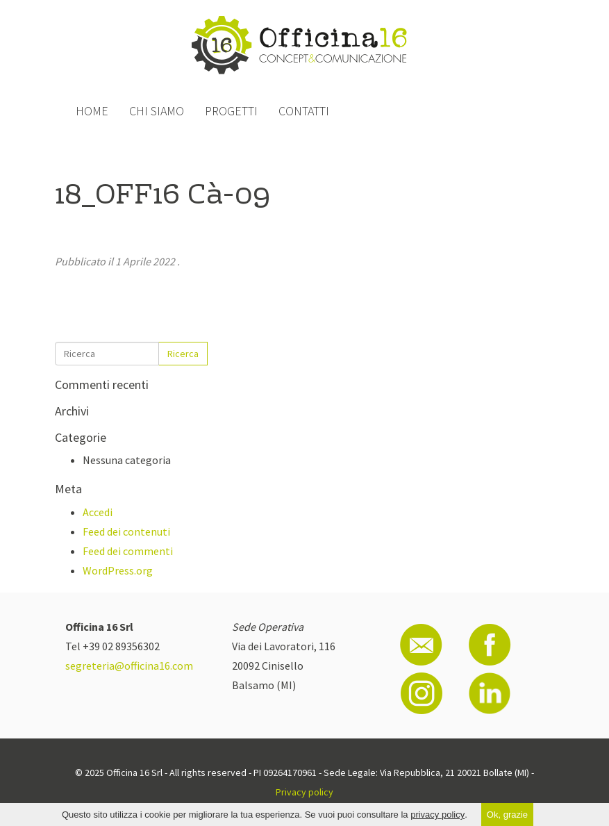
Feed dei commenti (128, 551)
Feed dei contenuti (126, 531)
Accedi (97, 512)
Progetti (231, 111)
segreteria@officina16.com (129, 665)
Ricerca (183, 353)
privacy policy (437, 814)
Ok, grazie (507, 814)
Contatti (303, 111)
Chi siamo (156, 111)
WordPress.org (118, 570)
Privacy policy (304, 792)
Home (92, 111)
